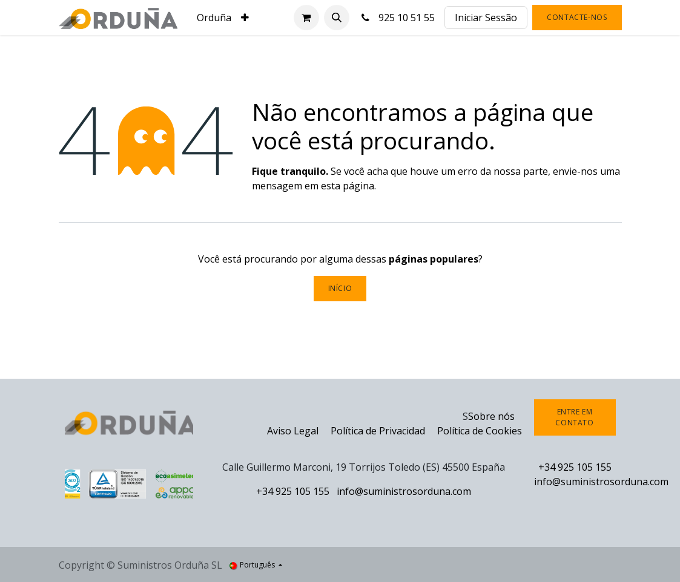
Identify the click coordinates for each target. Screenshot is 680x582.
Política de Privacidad (379, 430)
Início (340, 288)
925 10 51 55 (397, 17)
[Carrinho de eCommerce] (306, 17)
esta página (347, 185)
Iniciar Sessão (486, 17)
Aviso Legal (293, 430)
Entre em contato (574, 417)
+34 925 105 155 (292, 491)
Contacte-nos (577, 17)
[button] (336, 17)
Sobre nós (491, 416)
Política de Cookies (479, 430)
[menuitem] (214, 17)
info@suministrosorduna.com (404, 491)
